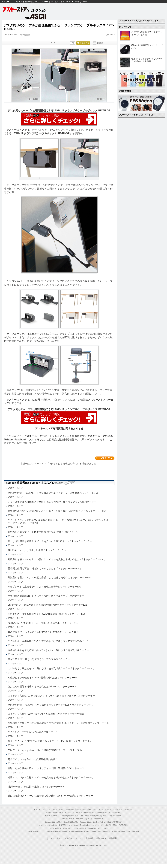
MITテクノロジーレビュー (107, 828)
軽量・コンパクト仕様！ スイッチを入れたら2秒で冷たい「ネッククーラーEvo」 (51, 777)
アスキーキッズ (44, 825)
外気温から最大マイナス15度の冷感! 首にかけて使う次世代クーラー (44, 532)
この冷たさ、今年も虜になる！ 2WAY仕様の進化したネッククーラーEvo (46, 614)
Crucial (66, 822)
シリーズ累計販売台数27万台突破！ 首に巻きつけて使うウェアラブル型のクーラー (52, 501)
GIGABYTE (70, 819)
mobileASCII (92, 828)
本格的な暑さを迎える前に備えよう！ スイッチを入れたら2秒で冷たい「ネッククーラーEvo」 (58, 511)
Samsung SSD (50, 822)
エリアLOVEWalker (47, 831)
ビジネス (48, 809)
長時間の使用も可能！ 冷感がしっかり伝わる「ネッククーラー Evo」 (45, 568)
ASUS (109, 822)
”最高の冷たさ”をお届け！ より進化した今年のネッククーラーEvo (43, 623)
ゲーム (119, 809)
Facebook (20, 439)
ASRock (59, 822)
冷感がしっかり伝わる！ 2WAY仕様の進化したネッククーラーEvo (43, 677)
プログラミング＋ (97, 825)
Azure (87, 816)
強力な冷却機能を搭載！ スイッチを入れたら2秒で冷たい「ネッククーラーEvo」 (51, 541)
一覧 (72, 43)
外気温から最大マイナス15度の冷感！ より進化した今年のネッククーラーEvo (49, 577)
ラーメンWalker (33, 831)
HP (119, 812)
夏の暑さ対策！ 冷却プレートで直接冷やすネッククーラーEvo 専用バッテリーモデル (53, 492)
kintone (64, 816)
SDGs (115, 825)
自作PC (85, 809)
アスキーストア (15, 129)
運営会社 (89, 838)
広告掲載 (113, 838)
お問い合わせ (101, 838)
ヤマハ (98, 816)
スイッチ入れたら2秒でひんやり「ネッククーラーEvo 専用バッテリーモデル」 (50, 741)
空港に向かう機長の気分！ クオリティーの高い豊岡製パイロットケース (46, 768)
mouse (54, 812)
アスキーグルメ (72, 825)
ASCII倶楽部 (127, 809)
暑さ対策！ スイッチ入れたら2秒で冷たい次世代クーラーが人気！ (43, 632)
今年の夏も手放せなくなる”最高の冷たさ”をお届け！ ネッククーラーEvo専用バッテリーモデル (58, 723)
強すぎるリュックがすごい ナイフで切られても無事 (147, 60)
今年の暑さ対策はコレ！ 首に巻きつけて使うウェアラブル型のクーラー (46, 595)
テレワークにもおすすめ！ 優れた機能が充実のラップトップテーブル (45, 750)
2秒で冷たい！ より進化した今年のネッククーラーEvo (37, 550)
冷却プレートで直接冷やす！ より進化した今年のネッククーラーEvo (44, 586)
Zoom (104, 816)
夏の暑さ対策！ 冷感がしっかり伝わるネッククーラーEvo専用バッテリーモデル (50, 704)
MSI (63, 819)
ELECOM (71, 812)
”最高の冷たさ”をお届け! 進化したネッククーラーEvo (36, 786)
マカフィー (62, 812)
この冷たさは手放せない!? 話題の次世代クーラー (34, 732)
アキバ (94, 809)
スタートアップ (110, 809)
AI (39, 809)
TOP (35, 809)
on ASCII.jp (36, 16)
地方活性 (108, 825)
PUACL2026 (123, 825)
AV (90, 809)
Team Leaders (85, 825)
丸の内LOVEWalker (118, 831)
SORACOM (74, 822)
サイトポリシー (55, 838)
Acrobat (71, 816)
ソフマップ (88, 819)
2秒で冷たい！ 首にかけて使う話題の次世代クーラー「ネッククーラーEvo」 (49, 604)
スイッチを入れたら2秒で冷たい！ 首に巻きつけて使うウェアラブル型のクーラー (51, 695)
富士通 (48, 812)
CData (89, 822)
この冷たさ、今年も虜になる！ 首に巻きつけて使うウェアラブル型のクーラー (49, 641)
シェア (53, 42)
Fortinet (102, 822)
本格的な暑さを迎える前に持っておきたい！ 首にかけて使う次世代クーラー (48, 650)
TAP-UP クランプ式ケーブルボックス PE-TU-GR (42, 133)
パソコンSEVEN (111, 812)
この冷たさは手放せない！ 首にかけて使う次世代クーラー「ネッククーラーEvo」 (51, 668)
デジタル (62, 809)
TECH (55, 809)
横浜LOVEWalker (61, 831)
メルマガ (34, 439)
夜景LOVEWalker (90, 831)
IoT (43, 809)
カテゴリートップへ (104, 458)
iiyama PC (79, 812)
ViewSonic (79, 819)
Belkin (92, 816)
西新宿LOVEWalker (76, 831)
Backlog (95, 822)
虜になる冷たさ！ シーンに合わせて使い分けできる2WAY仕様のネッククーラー (50, 795)
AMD (86, 812)
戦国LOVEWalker (133, 831)
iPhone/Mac (70, 809)
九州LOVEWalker (104, 831)
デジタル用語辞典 (80, 828)
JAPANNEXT (117, 822)
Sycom (91, 812)
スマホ (101, 809)
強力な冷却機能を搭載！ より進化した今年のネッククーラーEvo (42, 686)
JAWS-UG (56, 816)
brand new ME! (99, 819)
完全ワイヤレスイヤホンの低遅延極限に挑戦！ (32, 759)
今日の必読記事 (55, 828)
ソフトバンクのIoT (114, 816)
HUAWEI (48, 816)
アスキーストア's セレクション (25, 9)
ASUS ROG (99, 812)
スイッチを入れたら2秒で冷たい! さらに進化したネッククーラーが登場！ (47, 713)
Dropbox (83, 822)
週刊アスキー (67, 828)
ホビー (78, 809)
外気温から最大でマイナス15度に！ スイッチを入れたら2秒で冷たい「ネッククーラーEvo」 (57, 559)
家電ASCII (62, 825)
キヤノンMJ (79, 816)
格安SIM (54, 825)
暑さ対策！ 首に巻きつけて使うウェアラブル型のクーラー (39, 659)
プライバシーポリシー (73, 838)
